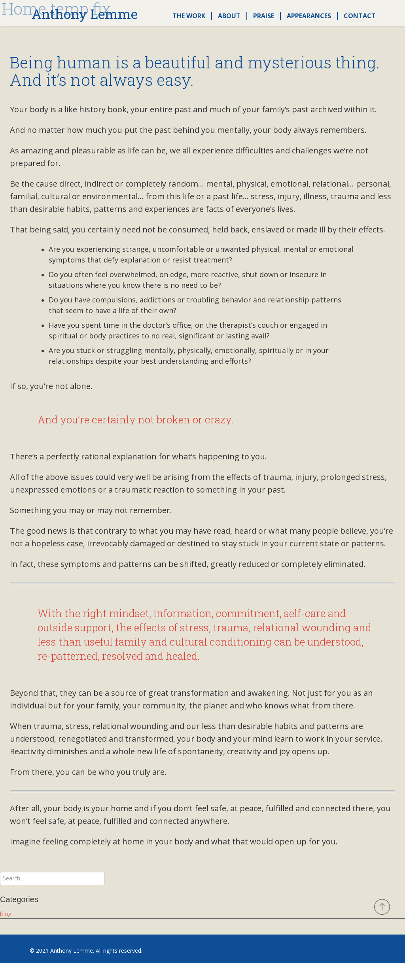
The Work (188, 16)
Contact (360, 16)
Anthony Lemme (85, 14)
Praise (263, 16)
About (229, 16)
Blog (5, 914)
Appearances (309, 16)
